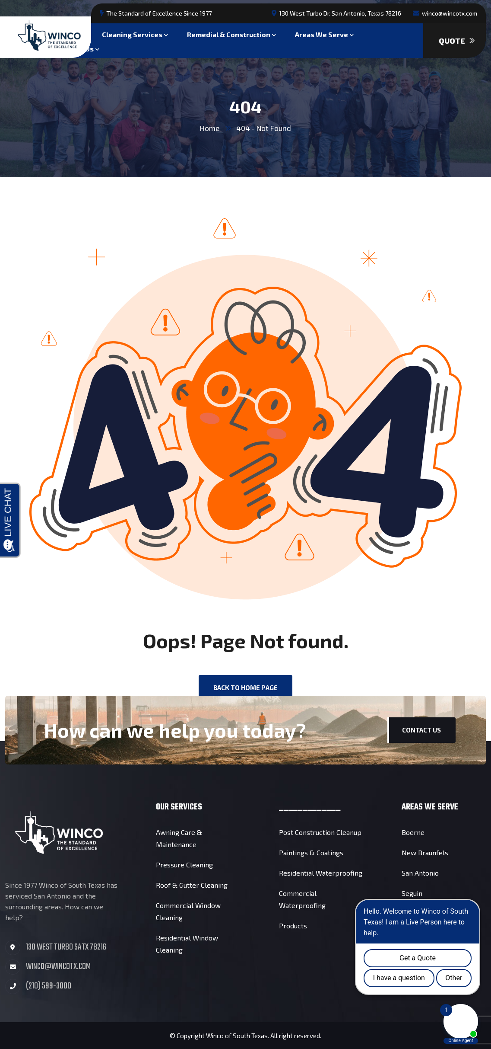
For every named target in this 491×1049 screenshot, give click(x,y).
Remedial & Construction (228, 33)
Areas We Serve (321, 33)
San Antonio (420, 873)
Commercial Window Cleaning (188, 911)
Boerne (413, 832)
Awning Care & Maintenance (179, 838)
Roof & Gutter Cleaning (192, 885)
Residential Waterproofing (320, 873)
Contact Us (421, 730)
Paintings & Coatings (311, 852)
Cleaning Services (132, 33)
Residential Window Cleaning (187, 944)
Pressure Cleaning (184, 864)
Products (293, 925)
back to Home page (245, 687)
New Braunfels (425, 852)
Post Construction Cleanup (320, 832)
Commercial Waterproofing (302, 899)
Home (209, 128)
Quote (457, 40)
